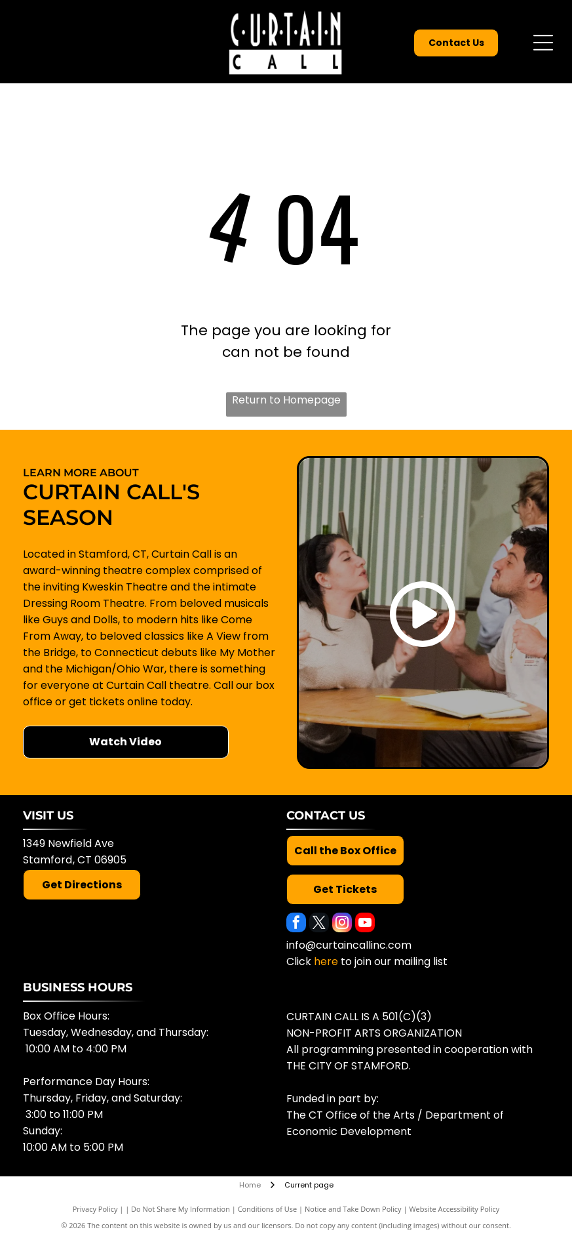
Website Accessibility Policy (454, 1209)
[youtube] (365, 924)
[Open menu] (543, 42)
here (326, 961)
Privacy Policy (95, 1209)
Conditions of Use (267, 1209)
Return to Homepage (286, 399)
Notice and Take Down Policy (353, 1209)
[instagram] (342, 924)
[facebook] (296, 924)
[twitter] (319, 924)
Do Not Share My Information (180, 1209)
